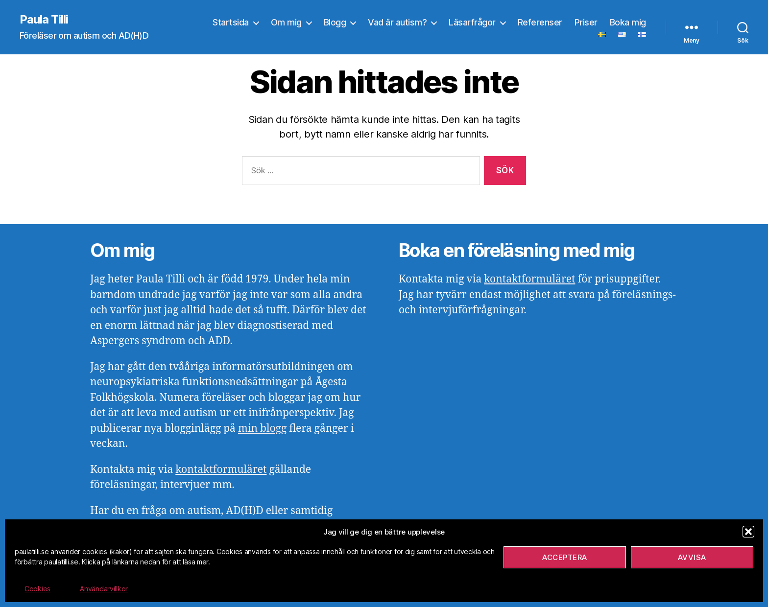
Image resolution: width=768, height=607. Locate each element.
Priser (586, 22)
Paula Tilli (44, 19)
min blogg (262, 428)
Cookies (37, 588)
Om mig (286, 22)
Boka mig (628, 22)
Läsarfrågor (472, 22)
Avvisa (692, 557)
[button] (748, 532)
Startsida (231, 22)
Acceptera (564, 557)
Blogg (335, 22)
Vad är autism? (397, 22)
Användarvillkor (104, 588)
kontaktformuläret (220, 469)
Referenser (540, 22)
